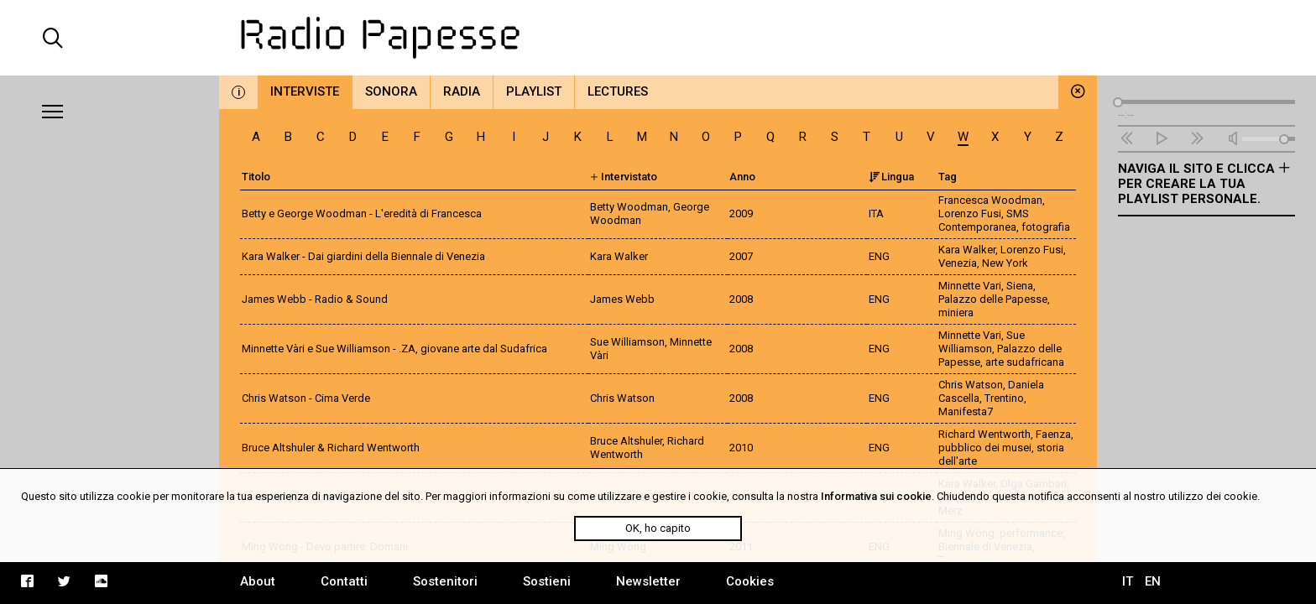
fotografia (1045, 227)
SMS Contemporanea (983, 220)
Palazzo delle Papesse (992, 299)
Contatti (344, 581)
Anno (742, 176)
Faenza (1053, 434)
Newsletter (648, 581)
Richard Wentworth (984, 434)
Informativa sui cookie (876, 496)
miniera (956, 312)
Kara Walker (966, 249)
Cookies (750, 581)
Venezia (957, 263)
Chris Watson (970, 384)
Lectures (618, 91)
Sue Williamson (981, 342)
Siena (1019, 285)
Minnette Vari (969, 285)
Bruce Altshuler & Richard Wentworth (331, 447)
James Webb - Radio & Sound (315, 299)
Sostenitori (445, 581)
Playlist (533, 91)
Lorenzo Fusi (969, 213)
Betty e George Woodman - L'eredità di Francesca (362, 213)
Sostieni (547, 581)
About (257, 581)
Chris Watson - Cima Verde (306, 398)
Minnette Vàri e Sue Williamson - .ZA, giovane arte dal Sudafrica (394, 348)
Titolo (256, 176)
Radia (461, 91)
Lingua (891, 176)
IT (1127, 581)
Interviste (304, 91)
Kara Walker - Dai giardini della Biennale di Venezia (363, 256)
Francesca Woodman (990, 200)
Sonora (391, 91)
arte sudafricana (1024, 362)
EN (1153, 581)
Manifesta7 (965, 411)
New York (1005, 263)
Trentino (1004, 398)
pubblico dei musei (984, 447)
